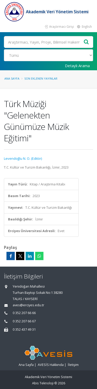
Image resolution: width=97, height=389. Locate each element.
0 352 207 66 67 (24, 321)
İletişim (73, 365)
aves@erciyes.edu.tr (28, 305)
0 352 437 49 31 (24, 329)
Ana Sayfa (11, 78)
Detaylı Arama (77, 65)
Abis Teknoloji (43, 383)
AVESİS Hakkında (51, 365)
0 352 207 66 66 (24, 313)
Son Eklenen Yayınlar (40, 78)
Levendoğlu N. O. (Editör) (23, 158)
